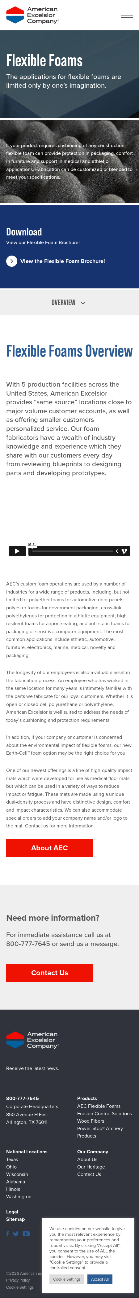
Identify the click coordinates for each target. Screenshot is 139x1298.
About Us (87, 1159)
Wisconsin (17, 1174)
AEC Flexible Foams (98, 1106)
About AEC (49, 847)
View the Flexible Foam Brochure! (55, 261)
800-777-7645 (28, 944)
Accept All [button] (100, 1279)
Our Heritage (91, 1166)
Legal (12, 1211)
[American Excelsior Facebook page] (7, 1233)
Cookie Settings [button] (20, 1287)
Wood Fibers (90, 1121)
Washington (19, 1196)
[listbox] (70, 302)
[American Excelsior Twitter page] (16, 1233)
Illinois (13, 1189)
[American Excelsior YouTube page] (26, 1233)
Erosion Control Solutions (104, 1113)
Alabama (15, 1181)
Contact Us (49, 972)
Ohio (11, 1166)
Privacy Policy (18, 1280)
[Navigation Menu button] (127, 15)
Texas (12, 1159)
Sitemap (15, 1219)
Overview (70, 302)
